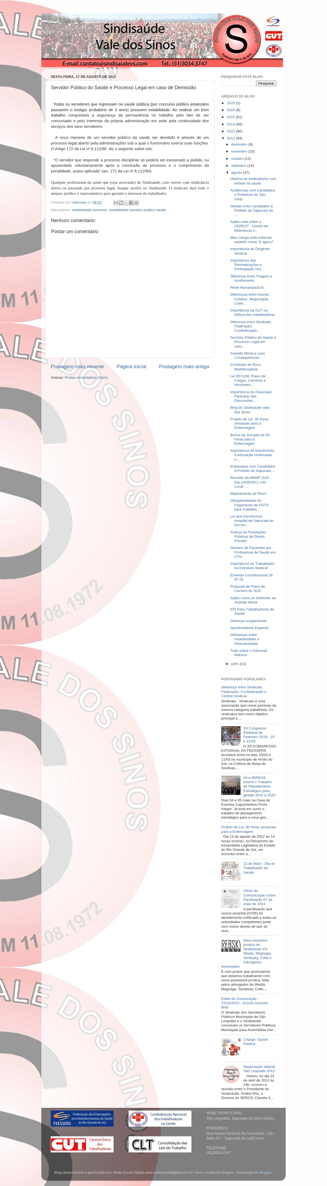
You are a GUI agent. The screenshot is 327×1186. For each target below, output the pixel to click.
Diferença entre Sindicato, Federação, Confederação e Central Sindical (243, 691)
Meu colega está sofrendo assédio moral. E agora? (252, 240)
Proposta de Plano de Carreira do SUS (247, 588)
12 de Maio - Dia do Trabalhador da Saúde (259, 868)
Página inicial (131, 366)
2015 (231, 117)
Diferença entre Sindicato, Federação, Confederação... (251, 326)
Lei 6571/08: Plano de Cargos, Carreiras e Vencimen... (248, 380)
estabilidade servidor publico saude (137, 210)
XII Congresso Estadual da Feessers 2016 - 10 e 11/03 (258, 734)
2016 (231, 110)
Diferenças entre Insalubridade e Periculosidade (244, 639)
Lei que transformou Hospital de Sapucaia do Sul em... (252, 520)
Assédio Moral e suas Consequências (247, 355)
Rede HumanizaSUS (247, 287)
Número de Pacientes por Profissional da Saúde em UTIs (253, 552)
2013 (231, 131)
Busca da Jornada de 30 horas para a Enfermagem (250, 439)
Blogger (265, 1172)
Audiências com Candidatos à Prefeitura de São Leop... (252, 194)
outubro (238, 159)
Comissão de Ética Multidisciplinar (245, 367)
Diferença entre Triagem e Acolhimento (251, 278)
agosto (237, 173)
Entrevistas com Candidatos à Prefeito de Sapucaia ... (252, 468)
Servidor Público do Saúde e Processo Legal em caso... (253, 341)
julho (235, 664)
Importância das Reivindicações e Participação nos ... (247, 264)
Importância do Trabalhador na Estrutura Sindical (252, 566)
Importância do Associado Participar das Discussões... (251, 396)
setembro (239, 166)
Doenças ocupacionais (248, 621)
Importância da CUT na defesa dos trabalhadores (252, 312)
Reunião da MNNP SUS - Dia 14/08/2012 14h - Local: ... (250, 482)
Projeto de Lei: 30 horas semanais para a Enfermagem (249, 423)
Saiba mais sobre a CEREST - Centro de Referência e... (249, 226)
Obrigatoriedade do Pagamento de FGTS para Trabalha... (249, 504)
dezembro (239, 144)
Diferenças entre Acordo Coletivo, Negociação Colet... (249, 298)
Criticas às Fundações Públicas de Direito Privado (248, 536)
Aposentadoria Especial (249, 628)
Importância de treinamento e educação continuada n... (252, 455)
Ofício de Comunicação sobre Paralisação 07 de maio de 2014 (259, 897)
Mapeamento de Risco (248, 493)
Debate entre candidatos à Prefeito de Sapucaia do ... (251, 210)
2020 (231, 103)
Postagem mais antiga (184, 366)
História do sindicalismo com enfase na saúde (253, 181)
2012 (231, 138)
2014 (231, 124)
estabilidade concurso (89, 210)
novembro (239, 151)
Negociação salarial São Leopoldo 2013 (259, 1069)
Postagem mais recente (77, 366)
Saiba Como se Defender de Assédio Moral (253, 600)
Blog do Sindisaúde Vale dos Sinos (250, 410)
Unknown (80, 202)
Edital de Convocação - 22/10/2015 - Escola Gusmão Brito (244, 1003)
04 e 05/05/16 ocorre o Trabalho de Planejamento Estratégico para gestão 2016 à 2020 (259, 786)
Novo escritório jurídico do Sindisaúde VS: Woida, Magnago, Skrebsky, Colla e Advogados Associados (246, 953)
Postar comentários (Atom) (86, 377)
